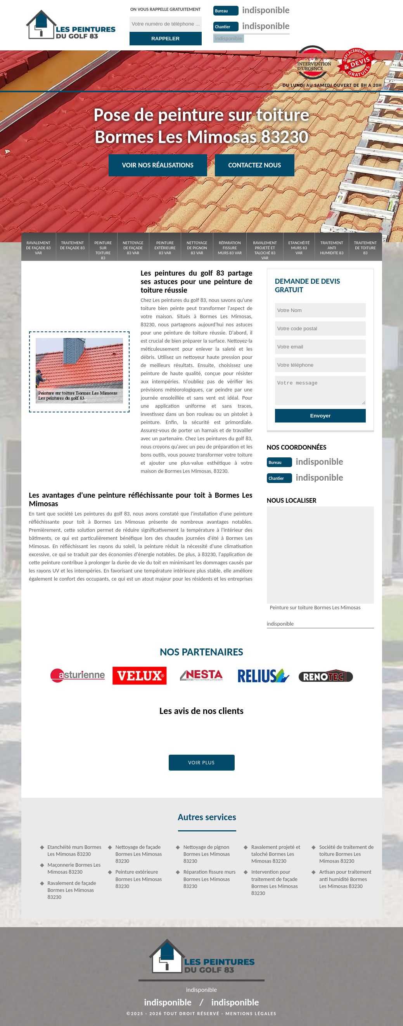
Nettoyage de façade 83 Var (133, 247)
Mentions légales (251, 1013)
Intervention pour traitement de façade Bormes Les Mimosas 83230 (274, 882)
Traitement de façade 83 (72, 245)
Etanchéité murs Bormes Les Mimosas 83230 (75, 850)
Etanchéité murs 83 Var (299, 247)
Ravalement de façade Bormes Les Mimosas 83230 (72, 889)
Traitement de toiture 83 (365, 247)
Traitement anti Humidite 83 (332, 247)
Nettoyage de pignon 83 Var (197, 247)
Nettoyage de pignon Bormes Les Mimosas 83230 (206, 853)
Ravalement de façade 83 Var (38, 247)
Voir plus (201, 762)
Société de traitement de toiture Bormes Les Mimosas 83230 (346, 853)
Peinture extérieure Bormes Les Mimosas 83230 (139, 878)
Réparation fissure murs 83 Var (230, 247)
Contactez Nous (254, 165)
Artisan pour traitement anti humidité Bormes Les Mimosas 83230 (345, 878)
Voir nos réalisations (158, 165)
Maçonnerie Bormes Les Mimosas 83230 (74, 867)
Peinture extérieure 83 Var (164, 247)
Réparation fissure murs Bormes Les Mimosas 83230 (209, 878)
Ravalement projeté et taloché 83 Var (265, 250)
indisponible (268, 9)
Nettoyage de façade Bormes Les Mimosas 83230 (139, 853)
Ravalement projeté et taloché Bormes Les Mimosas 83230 (275, 853)
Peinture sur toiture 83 (103, 250)
